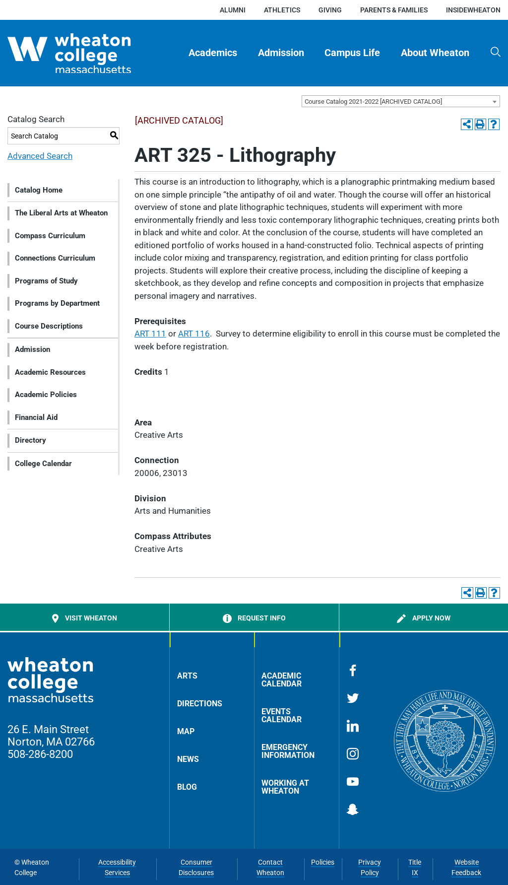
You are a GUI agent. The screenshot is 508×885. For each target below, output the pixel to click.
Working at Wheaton (285, 787)
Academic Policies (46, 394)
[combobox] (401, 101)
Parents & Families (394, 10)
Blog (187, 787)
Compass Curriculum (50, 235)
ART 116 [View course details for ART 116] (194, 334)
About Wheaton (435, 53)
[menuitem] (213, 53)
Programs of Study (46, 280)
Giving (330, 10)
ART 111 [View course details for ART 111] (150, 334)
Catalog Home (39, 190)
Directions (199, 703)
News (188, 759)
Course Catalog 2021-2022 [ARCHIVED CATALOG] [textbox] (373, 101)
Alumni (233, 10)
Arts (187, 676)
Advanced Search (39, 156)
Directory (30, 440)
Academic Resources (50, 372)
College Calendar (43, 463)
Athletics (282, 10)
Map (185, 731)
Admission (281, 53)
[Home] (86, 53)
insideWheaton (473, 10)
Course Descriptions (49, 326)
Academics (213, 53)
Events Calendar (281, 715)
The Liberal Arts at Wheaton (61, 212)
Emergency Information (288, 751)
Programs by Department (57, 303)
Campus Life (352, 53)
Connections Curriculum (55, 258)
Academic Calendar (281, 679)
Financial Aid (36, 417)
